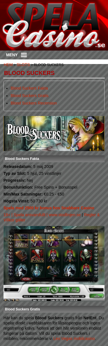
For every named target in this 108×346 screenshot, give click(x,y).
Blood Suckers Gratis (30, 95)
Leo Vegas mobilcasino (74, 338)
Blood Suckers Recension (34, 103)
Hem (8, 64)
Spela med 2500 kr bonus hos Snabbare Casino (48, 208)
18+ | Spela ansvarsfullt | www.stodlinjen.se (42, 214)
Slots (23, 64)
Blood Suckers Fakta (29, 88)
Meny (16, 55)
